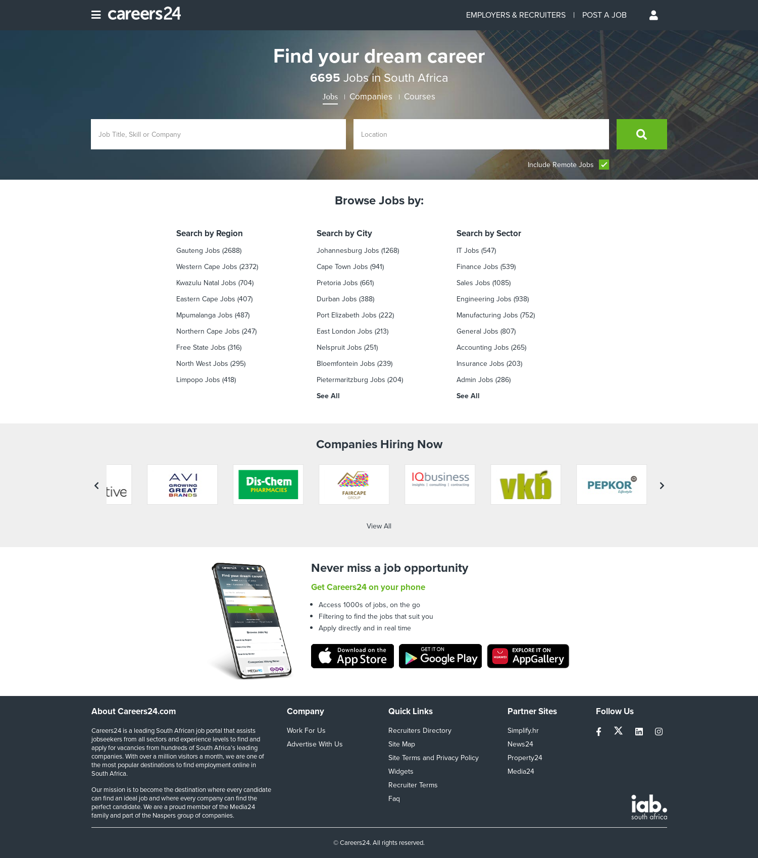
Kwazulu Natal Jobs (206, 283)
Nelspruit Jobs (339, 347)
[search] (642, 134)
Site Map (401, 744)
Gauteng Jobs (198, 250)
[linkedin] (640, 732)
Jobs (330, 96)
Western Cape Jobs (206, 266)
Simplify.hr (523, 730)
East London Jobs (345, 331)
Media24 (521, 771)
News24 (520, 744)
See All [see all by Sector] (468, 396)
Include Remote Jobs (568, 164)
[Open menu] (95, 15)
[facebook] (599, 732)
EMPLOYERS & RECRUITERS (516, 15)
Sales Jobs (473, 283)
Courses (419, 96)
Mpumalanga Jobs (204, 315)
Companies (370, 96)
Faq (394, 798)
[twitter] (619, 732)
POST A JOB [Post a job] (604, 15)
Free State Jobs (201, 347)
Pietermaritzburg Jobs (351, 379)
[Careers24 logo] (140, 15)
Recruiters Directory (419, 730)
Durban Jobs (337, 299)
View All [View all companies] (379, 526)
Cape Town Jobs (342, 266)
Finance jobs (477, 266)
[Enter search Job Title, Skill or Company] (218, 134)
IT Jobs (468, 250)
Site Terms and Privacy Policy (433, 758)
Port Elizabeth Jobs (347, 315)
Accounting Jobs (483, 347)
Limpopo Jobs (198, 379)
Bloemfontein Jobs (346, 363)
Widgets (401, 771)
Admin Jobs (475, 379)
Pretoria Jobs (337, 283)
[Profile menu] (654, 15)
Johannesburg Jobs (348, 250)
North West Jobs (202, 363)
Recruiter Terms (413, 785)
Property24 (525, 758)
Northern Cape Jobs (208, 331)
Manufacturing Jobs (487, 315)
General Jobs (477, 331)
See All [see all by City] (328, 396)
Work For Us (306, 730)
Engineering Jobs (484, 299)
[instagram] (659, 732)
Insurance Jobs (480, 363)
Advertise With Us (315, 744)
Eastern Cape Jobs (205, 299)
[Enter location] (481, 134)
